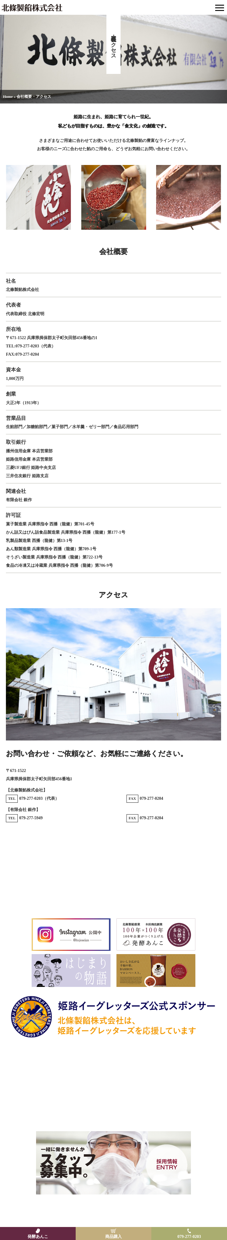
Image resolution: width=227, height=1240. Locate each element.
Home (8, 96)
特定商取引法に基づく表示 (93, 1212)
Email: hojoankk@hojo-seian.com (114, 1115)
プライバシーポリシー (138, 1212)
